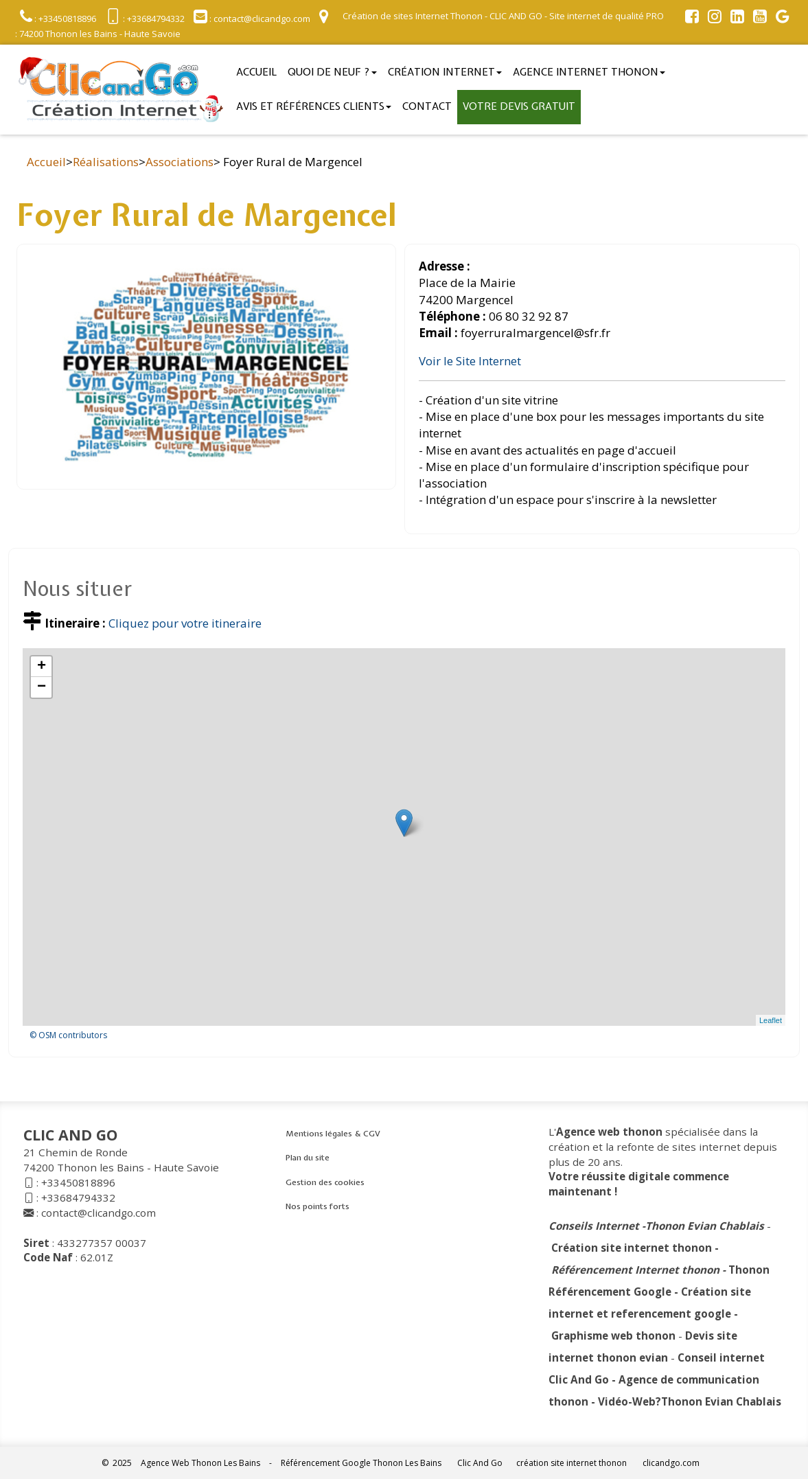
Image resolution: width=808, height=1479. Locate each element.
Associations (179, 162)
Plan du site (308, 1157)
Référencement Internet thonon (635, 1269)
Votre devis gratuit (519, 106)
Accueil (256, 72)
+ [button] (41, 666)
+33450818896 (78, 1182)
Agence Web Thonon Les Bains (200, 1463)
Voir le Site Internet (470, 361)
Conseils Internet (594, 1225)
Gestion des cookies (325, 1182)
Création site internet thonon (631, 1247)
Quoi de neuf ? (332, 72)
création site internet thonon (571, 1463)
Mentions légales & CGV (333, 1133)
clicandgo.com (671, 1463)
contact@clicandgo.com (98, 1212)
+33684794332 (78, 1197)
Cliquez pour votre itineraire (185, 623)
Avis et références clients (313, 106)
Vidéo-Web (627, 1401)
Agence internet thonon (589, 72)
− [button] (41, 687)
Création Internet (445, 72)
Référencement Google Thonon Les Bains (361, 1463)
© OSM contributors (68, 1035)
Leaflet (770, 1020)
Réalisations (106, 162)
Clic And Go (480, 1463)
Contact (427, 106)
